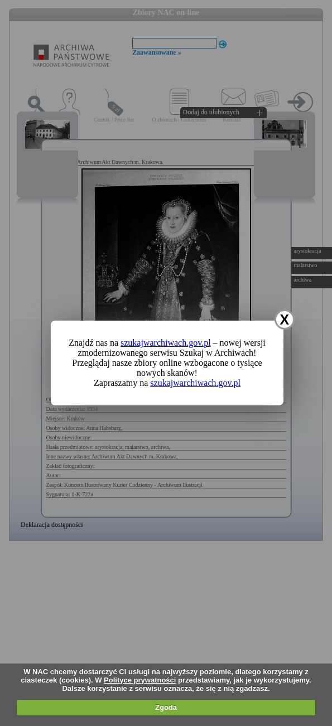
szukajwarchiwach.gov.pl (166, 342)
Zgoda (166, 707)
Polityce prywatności (140, 680)
